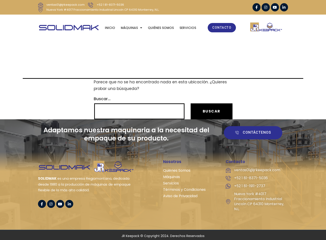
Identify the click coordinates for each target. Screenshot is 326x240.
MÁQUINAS (131, 28)
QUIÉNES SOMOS (161, 28)
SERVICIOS (187, 28)
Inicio (110, 28)
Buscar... (102, 99)
